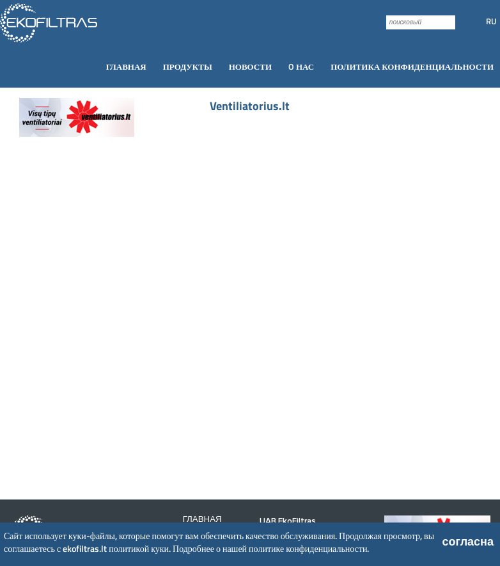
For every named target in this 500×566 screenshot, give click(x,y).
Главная (126, 66)
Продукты (187, 66)
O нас (301, 66)
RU (491, 21)
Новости (250, 66)
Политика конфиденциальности (412, 66)
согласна (468, 541)
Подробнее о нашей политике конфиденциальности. (271, 548)
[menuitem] (126, 67)
